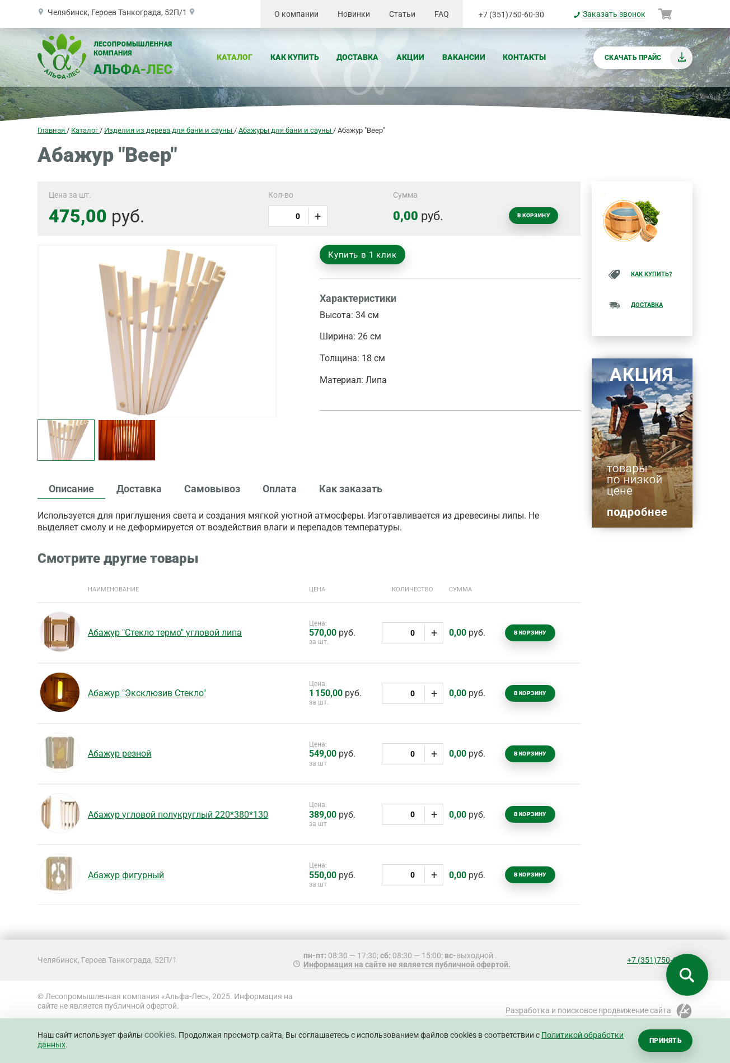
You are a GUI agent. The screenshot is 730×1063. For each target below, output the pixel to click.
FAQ (441, 14)
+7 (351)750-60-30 (511, 14)
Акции (410, 57)
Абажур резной (119, 753)
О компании (296, 14)
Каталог (234, 57)
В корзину (533, 215)
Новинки (354, 14)
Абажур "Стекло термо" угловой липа (165, 632)
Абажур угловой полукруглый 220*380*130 (178, 814)
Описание (71, 489)
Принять (665, 1041)
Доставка (357, 57)
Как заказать (350, 489)
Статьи (402, 14)
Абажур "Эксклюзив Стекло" (147, 693)
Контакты (524, 57)
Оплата (280, 489)
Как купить (294, 57)
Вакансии (463, 57)
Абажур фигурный (126, 875)
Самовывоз (212, 489)
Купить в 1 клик (362, 255)
